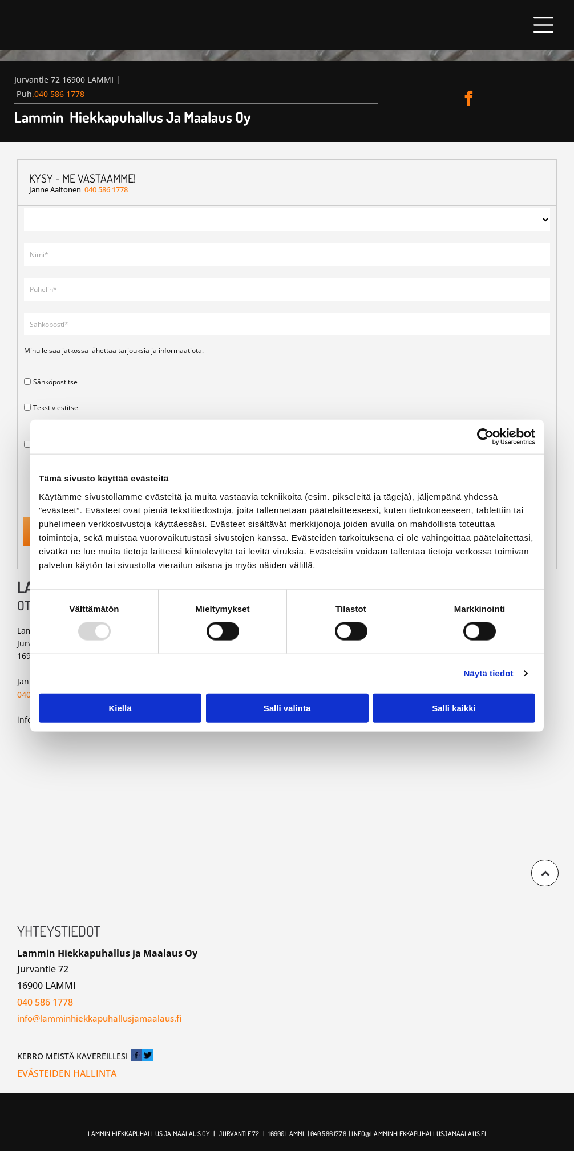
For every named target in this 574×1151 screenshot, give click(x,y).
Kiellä (119, 708)
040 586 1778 (59, 93)
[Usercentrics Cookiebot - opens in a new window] (485, 436)
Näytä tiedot (489, 673)
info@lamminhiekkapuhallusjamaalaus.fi (99, 1018)
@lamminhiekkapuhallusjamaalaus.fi (425, 1133)
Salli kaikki (454, 708)
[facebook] (469, 100)
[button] (543, 25)
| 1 (266, 1133)
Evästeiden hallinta (66, 1073)
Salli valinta (287, 708)
